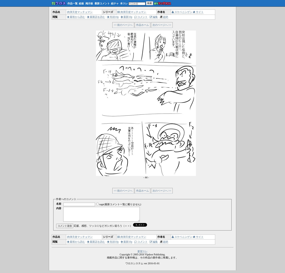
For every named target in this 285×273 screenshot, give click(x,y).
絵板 (81, 3)
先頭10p (113, 17)
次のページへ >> (161, 25)
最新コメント (102, 3)
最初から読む (76, 17)
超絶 (164, 17)
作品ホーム (142, 25)
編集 (154, 17)
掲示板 (89, 3)
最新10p (127, 17)
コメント (141, 17)
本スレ (124, 3)
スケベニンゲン (182, 12)
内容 (58, 208)
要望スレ (142, 254)
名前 (58, 203)
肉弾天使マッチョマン (80, 12)
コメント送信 (65, 228)
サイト (198, 12)
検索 (149, 3)
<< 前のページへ (123, 25)
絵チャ (115, 3)
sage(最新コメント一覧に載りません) (120, 204)
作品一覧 (72, 3)
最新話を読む (96, 17)
